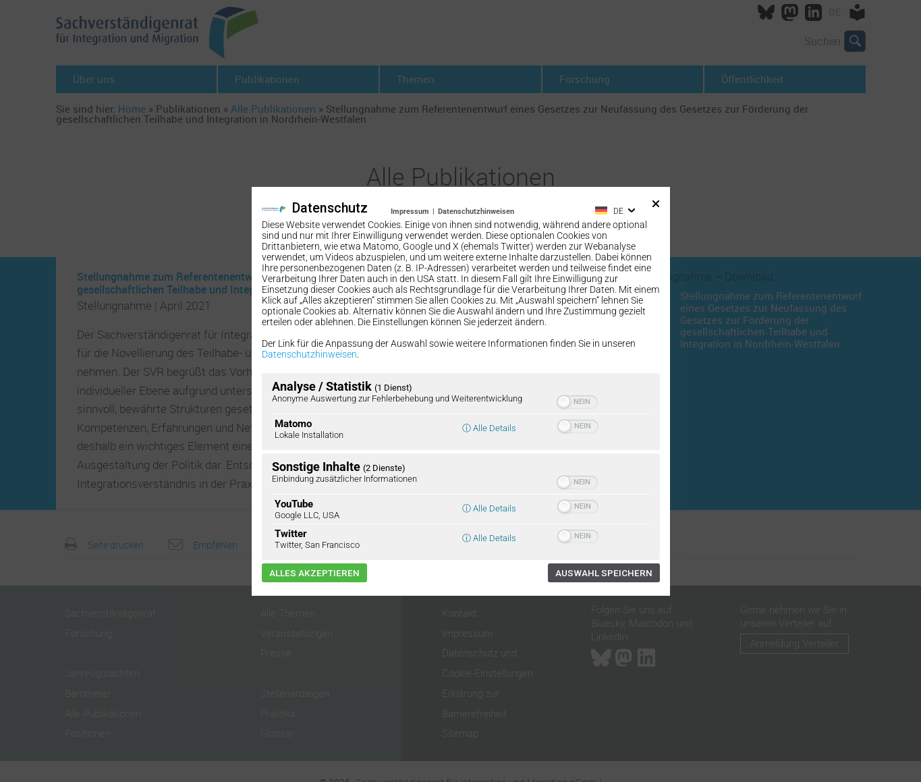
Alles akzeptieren (314, 572)
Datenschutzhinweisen (476, 211)
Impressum (410, 211)
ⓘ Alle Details (489, 428)
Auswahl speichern (603, 572)
